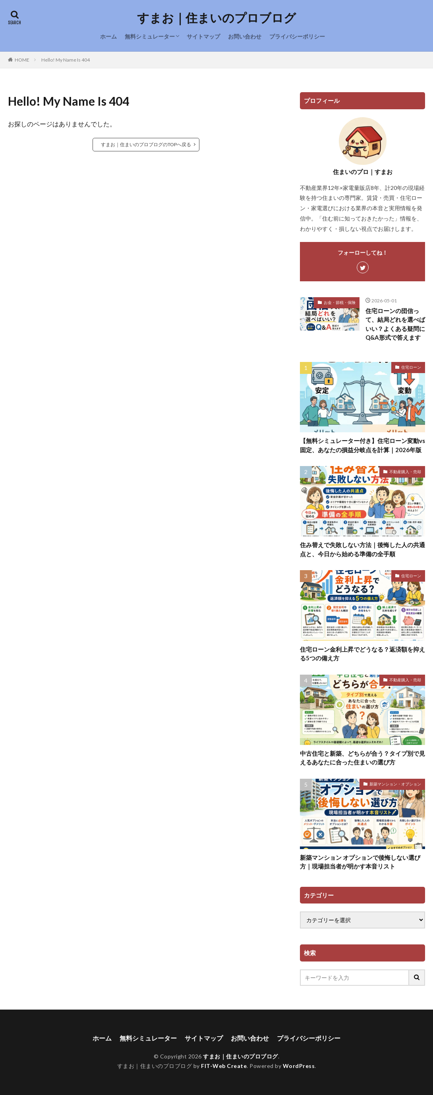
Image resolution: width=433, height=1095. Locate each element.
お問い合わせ (244, 36)
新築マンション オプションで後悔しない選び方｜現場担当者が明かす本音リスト (360, 862)
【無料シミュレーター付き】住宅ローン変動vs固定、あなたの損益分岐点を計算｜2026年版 (362, 445)
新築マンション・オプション (395, 784)
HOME (22, 60)
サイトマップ (203, 36)
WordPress (299, 1065)
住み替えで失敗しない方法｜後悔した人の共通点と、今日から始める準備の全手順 (362, 549)
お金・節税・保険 (340, 302)
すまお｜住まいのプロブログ (216, 18)
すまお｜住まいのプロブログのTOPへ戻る (146, 144)
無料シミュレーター (150, 36)
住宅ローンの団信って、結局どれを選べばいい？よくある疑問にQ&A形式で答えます (395, 324)
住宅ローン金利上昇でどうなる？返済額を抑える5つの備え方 (362, 654)
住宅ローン (411, 367)
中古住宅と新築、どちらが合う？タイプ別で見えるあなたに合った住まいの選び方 (362, 758)
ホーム (108, 36)
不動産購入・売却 (405, 471)
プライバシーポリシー (297, 36)
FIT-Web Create (224, 1065)
